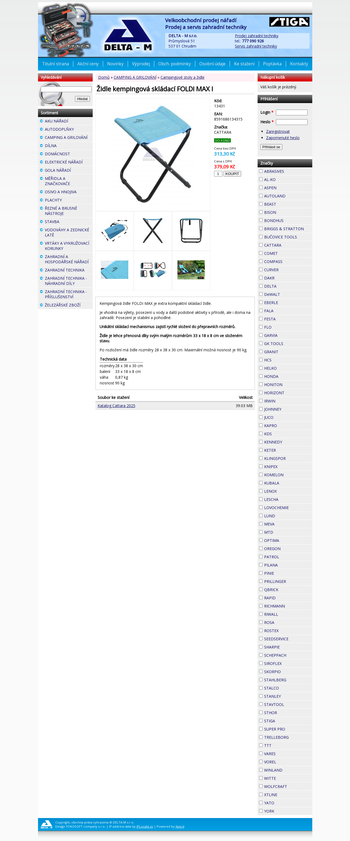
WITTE (285, 777)
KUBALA (288, 483)
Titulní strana (55, 64)
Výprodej (141, 64)
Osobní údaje (212, 64)
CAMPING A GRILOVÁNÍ (135, 77)
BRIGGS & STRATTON (288, 229)
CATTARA (288, 245)
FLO (281, 326)
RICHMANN (288, 606)
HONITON (288, 385)
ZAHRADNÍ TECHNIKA (69, 270)
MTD (283, 531)
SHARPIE (288, 647)
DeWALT (288, 294)
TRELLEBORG (288, 737)
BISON (286, 211)
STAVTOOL (288, 704)
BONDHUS (288, 220)
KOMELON (288, 475)
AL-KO (285, 179)
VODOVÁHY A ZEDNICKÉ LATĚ (69, 233)
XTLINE (287, 794)
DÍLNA (66, 145)
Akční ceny (88, 64)
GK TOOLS (288, 344)
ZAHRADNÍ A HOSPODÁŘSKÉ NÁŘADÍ (69, 260)
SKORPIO (288, 672)
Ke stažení (244, 64)
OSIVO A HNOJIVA (69, 192)
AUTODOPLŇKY (69, 130)
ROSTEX (288, 631)
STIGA (285, 720)
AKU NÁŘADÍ (69, 121)
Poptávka (272, 64)
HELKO (286, 367)
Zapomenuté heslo (283, 137)
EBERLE (288, 302)
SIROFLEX (288, 663)
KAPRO (287, 425)
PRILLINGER (288, 581)
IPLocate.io (144, 826)
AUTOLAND (288, 196)
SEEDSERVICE (288, 639)
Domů (104, 77)
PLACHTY (69, 200)
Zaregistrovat (278, 131)
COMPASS (288, 261)
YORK (284, 810)
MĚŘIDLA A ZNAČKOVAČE (69, 182)
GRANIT (288, 351)
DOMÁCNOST (69, 154)
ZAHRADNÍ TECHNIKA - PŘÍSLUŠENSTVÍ (69, 295)
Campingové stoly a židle (183, 77)
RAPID (285, 597)
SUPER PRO (288, 729)
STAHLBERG (288, 680)
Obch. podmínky (174, 64)
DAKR (284, 277)
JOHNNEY (288, 409)
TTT (281, 744)
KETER (285, 449)
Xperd (180, 826)
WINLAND (288, 770)
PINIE (284, 572)
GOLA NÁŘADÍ (69, 171)
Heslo (267, 121)
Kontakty (299, 64)
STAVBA (69, 222)
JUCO (283, 416)
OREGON (288, 549)
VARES (285, 753)
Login (266, 112)
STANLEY (288, 696)
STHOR (287, 712)
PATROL (288, 557)
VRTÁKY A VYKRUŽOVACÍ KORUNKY (69, 246)
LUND (285, 515)
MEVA (284, 523)
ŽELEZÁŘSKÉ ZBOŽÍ (69, 305)
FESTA (285, 318)
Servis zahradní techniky (256, 46)
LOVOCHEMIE (288, 508)
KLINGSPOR (288, 458)
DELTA (286, 285)
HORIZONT (288, 393)
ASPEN (286, 187)
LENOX (286, 490)
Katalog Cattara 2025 (116, 405)
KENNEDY (288, 442)
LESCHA (288, 498)
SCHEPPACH (288, 655)
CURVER (288, 270)
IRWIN (285, 400)
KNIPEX (287, 466)
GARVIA (287, 334)
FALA (283, 310)
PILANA (287, 564)
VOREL (286, 761)
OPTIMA (288, 540)
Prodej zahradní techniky (256, 35)
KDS (281, 433)
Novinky (115, 64)
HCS (281, 359)
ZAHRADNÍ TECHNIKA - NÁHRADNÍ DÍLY (69, 281)
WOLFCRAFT (288, 786)
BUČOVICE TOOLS (288, 237)
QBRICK (288, 589)
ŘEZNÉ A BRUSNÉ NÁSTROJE (69, 211)
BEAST (286, 203)
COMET (287, 252)
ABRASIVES (288, 171)
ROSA (284, 621)
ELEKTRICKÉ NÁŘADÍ (69, 162)
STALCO (288, 688)
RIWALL (288, 613)
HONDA (288, 375)
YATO (284, 802)
